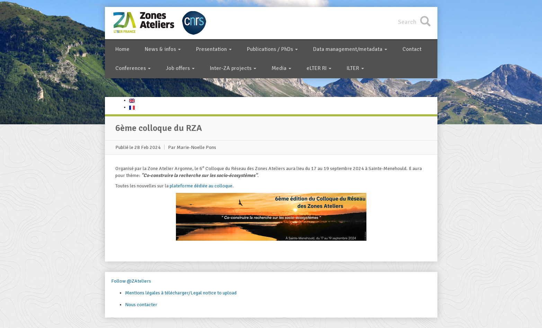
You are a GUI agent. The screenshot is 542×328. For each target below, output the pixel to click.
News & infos (163, 49)
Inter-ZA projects (233, 68)
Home (122, 49)
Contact (411, 49)
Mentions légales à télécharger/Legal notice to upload (181, 293)
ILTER (355, 68)
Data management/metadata (350, 49)
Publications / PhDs (272, 49)
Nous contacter (141, 305)
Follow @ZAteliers (131, 281)
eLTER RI (318, 68)
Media (281, 68)
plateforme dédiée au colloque (201, 186)
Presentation (214, 49)
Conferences (133, 68)
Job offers (180, 68)
